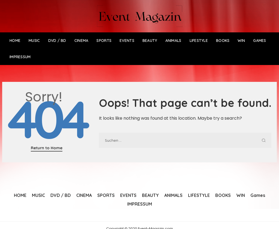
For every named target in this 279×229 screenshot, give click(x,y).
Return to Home (46, 147)
